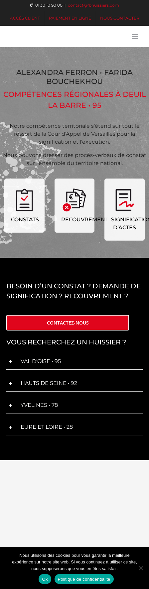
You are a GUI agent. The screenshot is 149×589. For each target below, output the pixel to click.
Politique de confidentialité (84, 579)
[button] (74, 361)
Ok (45, 579)
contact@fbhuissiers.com (93, 5)
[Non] (140, 568)
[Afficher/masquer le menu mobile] (135, 36)
